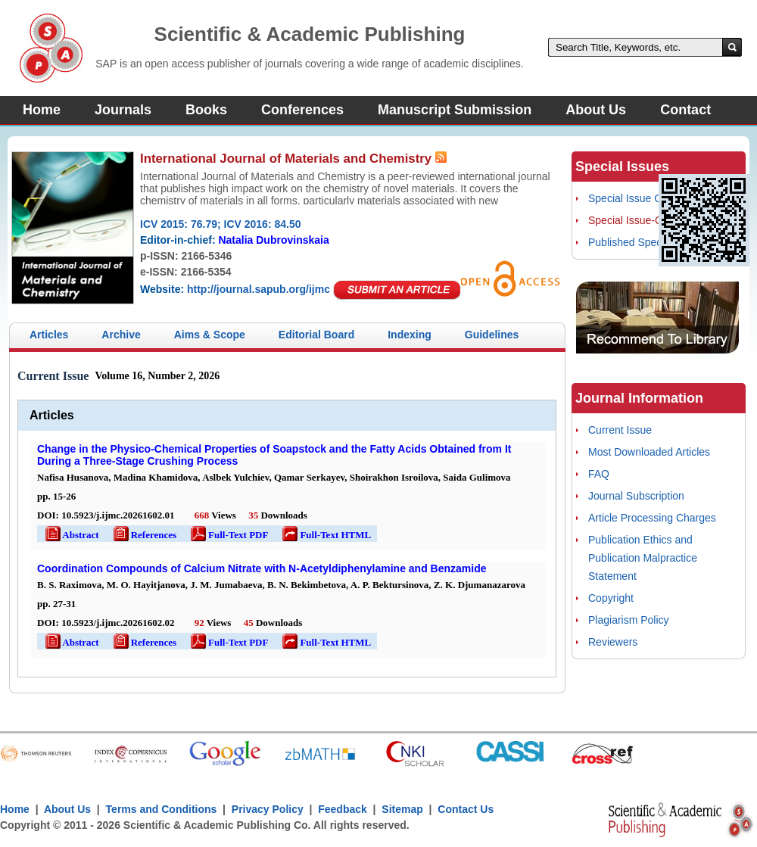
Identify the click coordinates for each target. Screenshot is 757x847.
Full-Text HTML (325, 534)
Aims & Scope (209, 335)
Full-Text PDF (228, 534)
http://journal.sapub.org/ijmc (258, 289)
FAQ (598, 474)
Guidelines (492, 335)
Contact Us (466, 809)
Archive (120, 335)
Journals (123, 109)
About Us (595, 109)
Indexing (409, 335)
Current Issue (620, 430)
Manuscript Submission (454, 109)
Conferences (302, 109)
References (143, 534)
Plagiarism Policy (628, 620)
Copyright (611, 598)
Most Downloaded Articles (649, 452)
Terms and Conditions (161, 809)
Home (42, 109)
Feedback (342, 809)
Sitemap (402, 809)
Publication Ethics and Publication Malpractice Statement (642, 558)
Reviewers (612, 642)
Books (206, 109)
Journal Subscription (636, 496)
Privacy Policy (268, 809)
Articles (49, 335)
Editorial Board (316, 335)
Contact (685, 109)
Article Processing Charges (652, 518)
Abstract (71, 534)
